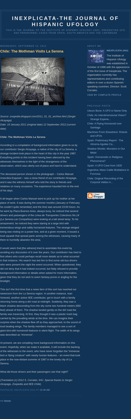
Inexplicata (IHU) (117, 51)
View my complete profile (104, 95)
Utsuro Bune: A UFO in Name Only (107, 110)
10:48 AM (45, 390)
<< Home (5, 400)
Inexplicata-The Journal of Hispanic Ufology (65, 21)
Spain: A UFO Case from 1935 (104, 165)
